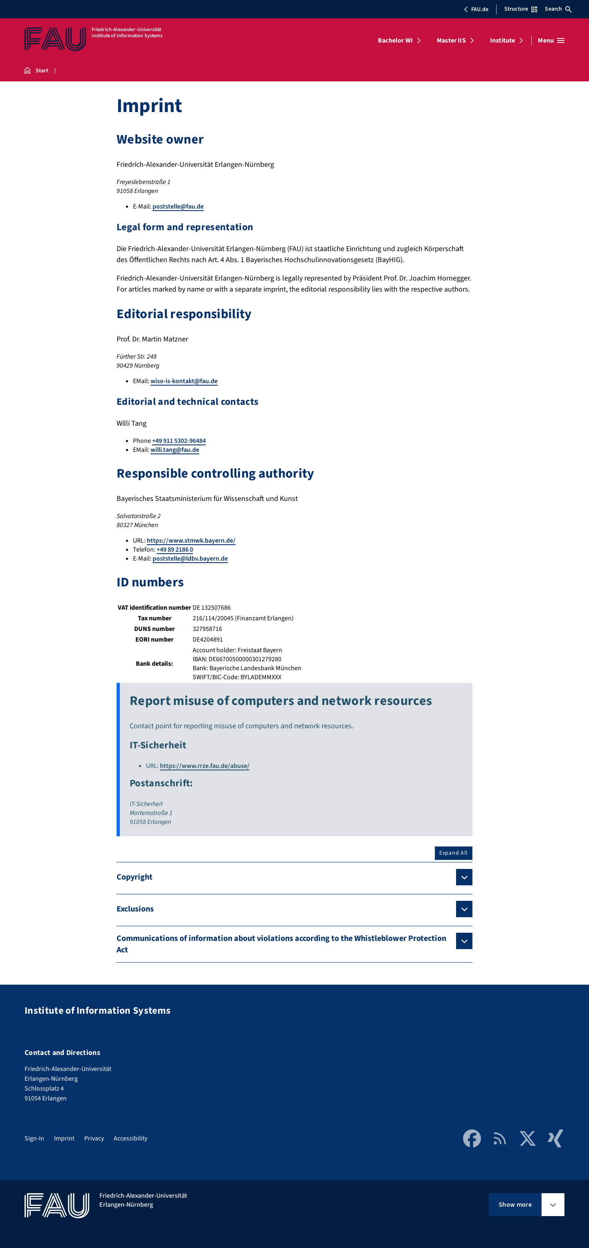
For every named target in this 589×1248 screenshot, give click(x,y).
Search (558, 9)
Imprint (64, 1138)
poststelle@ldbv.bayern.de (190, 558)
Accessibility (130, 1138)
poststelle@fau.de (178, 206)
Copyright (135, 877)
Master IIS (451, 40)
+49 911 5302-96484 (179, 440)
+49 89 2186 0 (175, 549)
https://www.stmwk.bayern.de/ (191, 540)
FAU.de (476, 9)
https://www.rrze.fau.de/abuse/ (205, 765)
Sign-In (34, 1138)
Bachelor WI (395, 40)
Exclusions (135, 909)
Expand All (453, 853)
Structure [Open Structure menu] (520, 9)
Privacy (94, 1138)
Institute (502, 40)
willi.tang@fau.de (175, 449)
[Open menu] (551, 40)
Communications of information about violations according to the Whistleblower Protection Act (281, 944)
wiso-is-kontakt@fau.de (184, 381)
